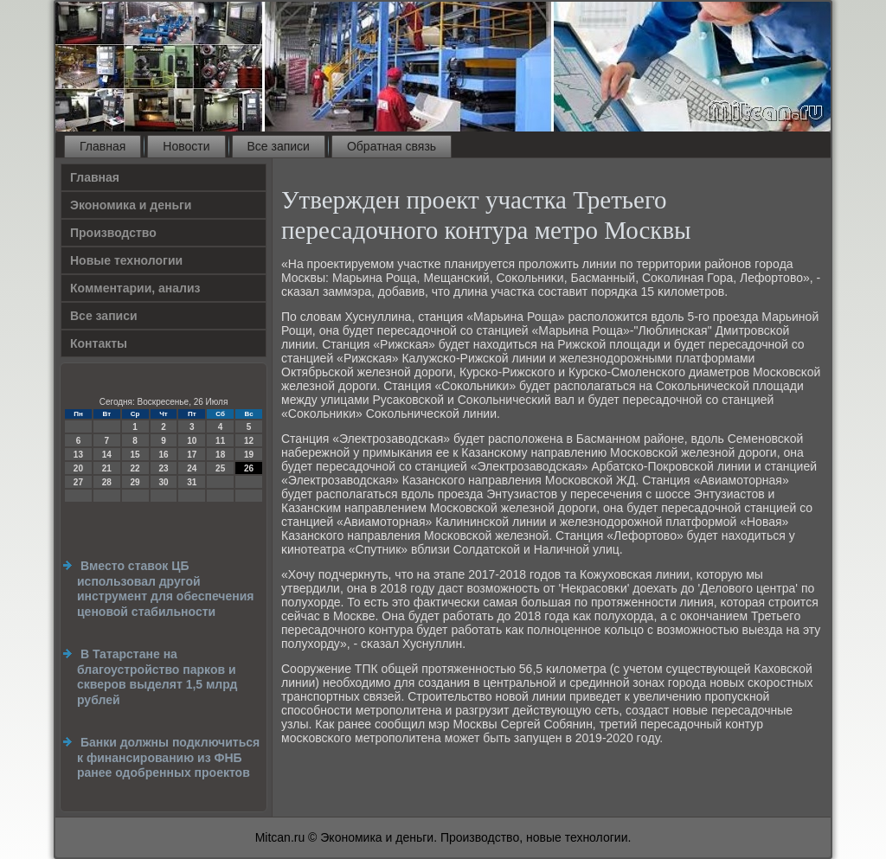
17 (191, 454)
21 (107, 468)
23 (163, 468)
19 (249, 454)
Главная (102, 146)
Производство (113, 233)
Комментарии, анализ (135, 288)
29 (135, 482)
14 (107, 454)
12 (249, 441)
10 (191, 441)
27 (78, 482)
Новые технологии (126, 260)
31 (191, 482)
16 (163, 454)
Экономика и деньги (130, 205)
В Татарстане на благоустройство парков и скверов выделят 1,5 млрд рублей (157, 677)
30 (163, 482)
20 (78, 468)
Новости (186, 146)
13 (78, 454)
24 (191, 468)
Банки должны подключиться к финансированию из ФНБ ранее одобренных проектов (168, 757)
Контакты (98, 343)
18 (220, 454)
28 (107, 482)
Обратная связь (391, 146)
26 (249, 468)
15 (135, 454)
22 (135, 468)
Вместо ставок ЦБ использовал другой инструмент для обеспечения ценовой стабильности (165, 589)
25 (220, 468)
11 (220, 441)
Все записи (278, 146)
